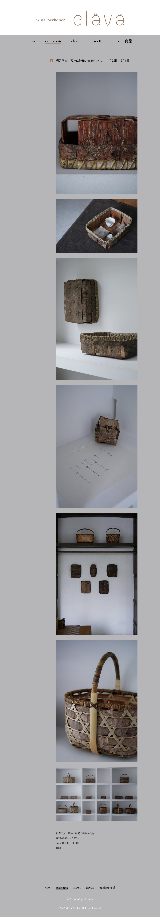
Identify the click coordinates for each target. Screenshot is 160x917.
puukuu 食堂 (122, 40)
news (31, 40)
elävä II (96, 40)
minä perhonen (83, 899)
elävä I (76, 40)
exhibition (53, 40)
